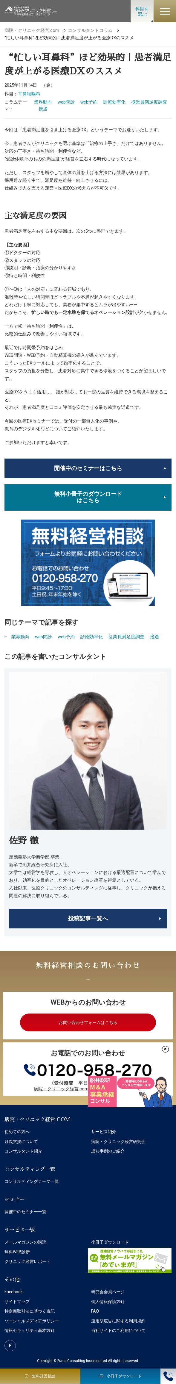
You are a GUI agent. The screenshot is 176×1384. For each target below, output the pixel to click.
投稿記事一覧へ (88, 918)
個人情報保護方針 (108, 1301)
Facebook (13, 1291)
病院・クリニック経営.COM (37, 1119)
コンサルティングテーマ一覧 (31, 1181)
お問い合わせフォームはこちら (88, 1022)
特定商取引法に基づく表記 (29, 1311)
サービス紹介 (103, 1131)
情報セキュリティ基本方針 (29, 1330)
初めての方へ (17, 1131)
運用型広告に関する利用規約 (118, 1321)
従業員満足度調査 (149, 102)
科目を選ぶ (142, 11)
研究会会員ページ (108, 1291)
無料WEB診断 (17, 1251)
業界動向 (43, 102)
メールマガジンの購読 (25, 1242)
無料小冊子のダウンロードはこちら (88, 497)
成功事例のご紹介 (108, 1151)
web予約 (88, 102)
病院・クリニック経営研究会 (118, 1141)
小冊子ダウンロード (110, 1242)
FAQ (95, 1311)
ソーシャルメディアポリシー (31, 1321)
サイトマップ (17, 1301)
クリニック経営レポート (27, 1261)
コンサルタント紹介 (23, 1151)
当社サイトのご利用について (118, 1330)
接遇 (43, 109)
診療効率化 (114, 102)
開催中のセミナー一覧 (25, 1211)
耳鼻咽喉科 (29, 94)
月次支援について (21, 1141)
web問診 (66, 102)
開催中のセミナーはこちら (88, 468)
